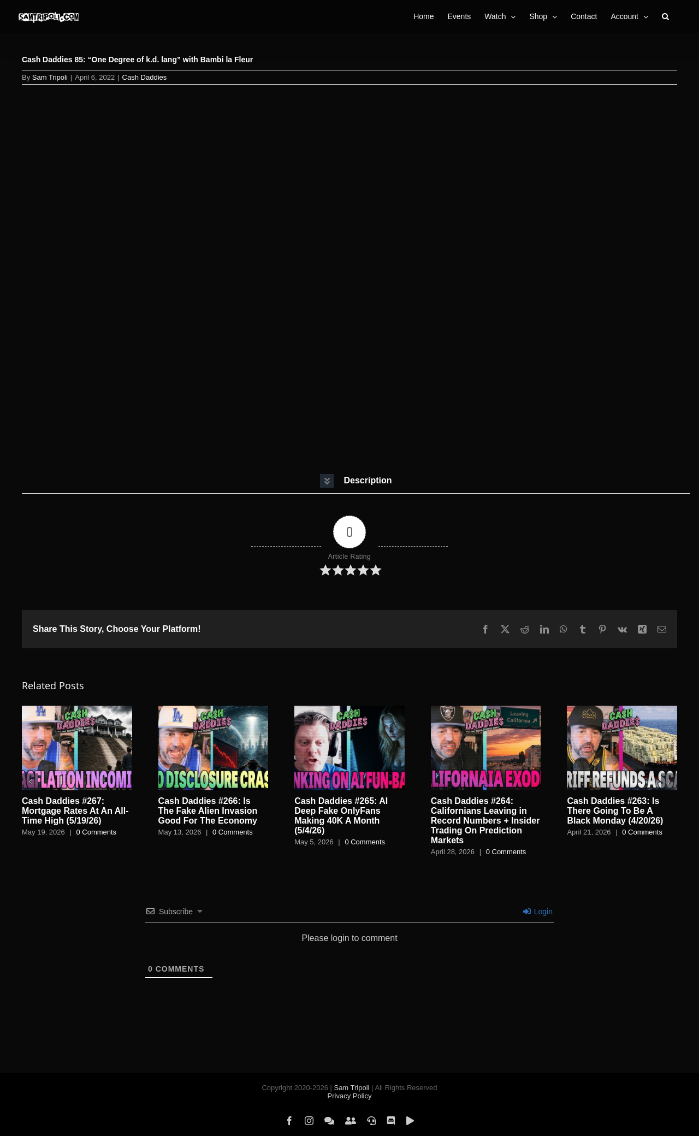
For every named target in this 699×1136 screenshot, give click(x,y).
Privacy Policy (350, 1096)
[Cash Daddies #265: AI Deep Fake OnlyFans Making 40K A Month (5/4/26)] (349, 710)
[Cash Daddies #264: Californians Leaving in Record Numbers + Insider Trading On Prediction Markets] (486, 710)
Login (538, 911)
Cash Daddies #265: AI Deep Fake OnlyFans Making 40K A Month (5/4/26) (341, 815)
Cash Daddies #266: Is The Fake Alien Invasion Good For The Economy (208, 810)
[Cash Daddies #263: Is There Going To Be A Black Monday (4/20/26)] (622, 710)
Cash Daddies (144, 77)
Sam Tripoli (50, 77)
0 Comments (96, 832)
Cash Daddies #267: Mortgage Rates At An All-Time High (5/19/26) (75, 810)
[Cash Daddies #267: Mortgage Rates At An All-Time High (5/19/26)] (77, 710)
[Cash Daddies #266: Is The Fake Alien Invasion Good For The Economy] (213, 710)
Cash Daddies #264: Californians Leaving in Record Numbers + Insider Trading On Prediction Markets (485, 820)
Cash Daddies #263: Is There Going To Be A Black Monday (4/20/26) (615, 810)
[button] (665, 16)
